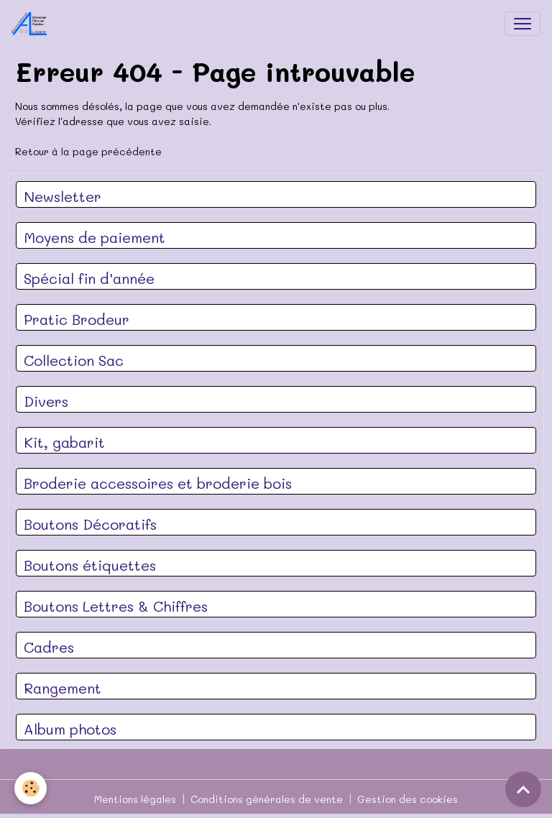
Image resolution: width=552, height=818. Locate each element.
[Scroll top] (523, 789)
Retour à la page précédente (88, 151)
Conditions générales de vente (266, 799)
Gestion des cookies (407, 799)
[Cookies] (30, 788)
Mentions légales (135, 799)
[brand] (32, 24)
